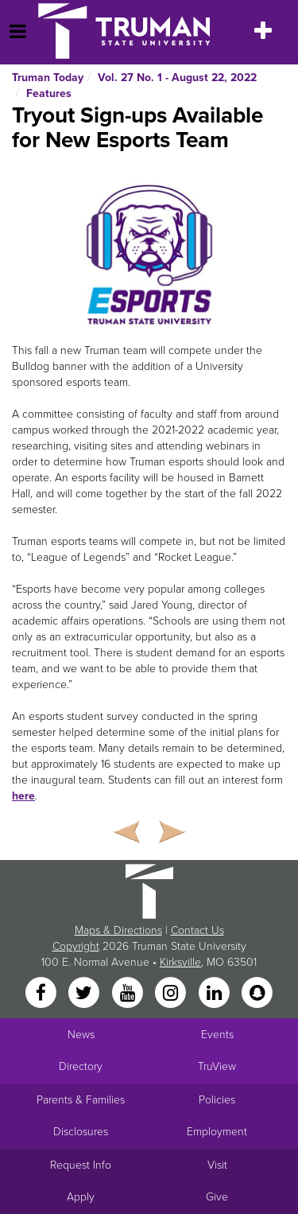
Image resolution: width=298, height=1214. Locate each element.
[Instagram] (172, 993)
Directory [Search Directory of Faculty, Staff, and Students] (81, 1066)
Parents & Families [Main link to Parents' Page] (81, 1100)
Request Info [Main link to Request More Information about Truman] (80, 1165)
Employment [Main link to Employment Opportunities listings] (217, 1131)
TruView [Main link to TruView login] (217, 1066)
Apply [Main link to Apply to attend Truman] (81, 1197)
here (23, 796)
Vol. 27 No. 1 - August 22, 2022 (177, 77)
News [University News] (81, 1034)
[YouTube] (128, 993)
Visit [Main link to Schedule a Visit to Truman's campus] (217, 1165)
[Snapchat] (257, 993)
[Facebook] (42, 993)
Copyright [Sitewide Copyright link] (75, 946)
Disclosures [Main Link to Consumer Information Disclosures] (80, 1131)
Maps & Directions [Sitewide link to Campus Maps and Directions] (118, 930)
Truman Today (47, 77)
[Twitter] (85, 993)
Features (49, 93)
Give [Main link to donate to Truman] (217, 1197)
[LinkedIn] (215, 993)
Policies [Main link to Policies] (217, 1100)
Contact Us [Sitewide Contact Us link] (197, 930)
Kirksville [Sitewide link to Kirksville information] (180, 962)
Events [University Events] (217, 1034)
